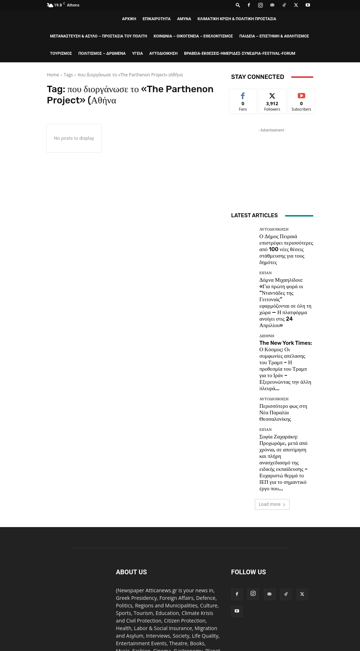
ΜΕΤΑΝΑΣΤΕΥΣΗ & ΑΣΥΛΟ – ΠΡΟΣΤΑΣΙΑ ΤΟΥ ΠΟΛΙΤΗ (98, 36)
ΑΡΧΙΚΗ (129, 19)
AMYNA (184, 19)
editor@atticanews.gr (168, 581)
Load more (272, 404)
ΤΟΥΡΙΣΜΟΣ (61, 53)
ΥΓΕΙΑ (137, 53)
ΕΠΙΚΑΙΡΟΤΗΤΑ (157, 19)
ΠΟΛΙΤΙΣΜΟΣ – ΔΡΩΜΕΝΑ (102, 53)
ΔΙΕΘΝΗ (266, 294)
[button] (238, 5)
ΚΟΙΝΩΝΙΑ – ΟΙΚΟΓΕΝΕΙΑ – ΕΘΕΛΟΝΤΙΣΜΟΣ (193, 36)
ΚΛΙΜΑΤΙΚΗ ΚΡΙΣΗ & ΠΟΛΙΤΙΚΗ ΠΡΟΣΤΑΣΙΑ (237, 19)
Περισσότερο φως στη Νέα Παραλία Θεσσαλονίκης (280, 342)
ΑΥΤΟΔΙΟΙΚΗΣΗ (163, 53)
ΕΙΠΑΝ (265, 260)
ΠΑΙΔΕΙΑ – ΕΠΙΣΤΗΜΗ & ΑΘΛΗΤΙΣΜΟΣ (274, 36)
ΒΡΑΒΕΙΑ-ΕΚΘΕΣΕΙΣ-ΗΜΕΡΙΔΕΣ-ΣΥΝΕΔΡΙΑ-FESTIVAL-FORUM (239, 53)
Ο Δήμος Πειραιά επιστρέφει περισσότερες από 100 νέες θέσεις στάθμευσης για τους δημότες (282, 242)
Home (53, 75)
